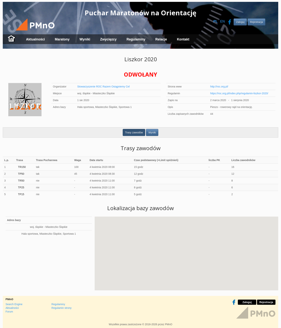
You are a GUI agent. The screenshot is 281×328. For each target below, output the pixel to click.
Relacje (161, 39)
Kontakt (183, 39)
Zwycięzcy (108, 39)
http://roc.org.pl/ (219, 86)
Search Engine (14, 304)
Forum (9, 311)
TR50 (21, 180)
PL (215, 21)
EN (222, 21)
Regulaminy (136, 39)
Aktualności (35, 39)
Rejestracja (256, 21)
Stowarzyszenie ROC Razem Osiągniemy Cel (103, 86)
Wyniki (85, 39)
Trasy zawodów (134, 132)
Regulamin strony (61, 307)
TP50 (21, 173)
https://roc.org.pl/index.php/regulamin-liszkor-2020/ (239, 93)
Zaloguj (240, 21)
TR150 (22, 166)
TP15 (21, 194)
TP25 (21, 187)
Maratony (62, 39)
